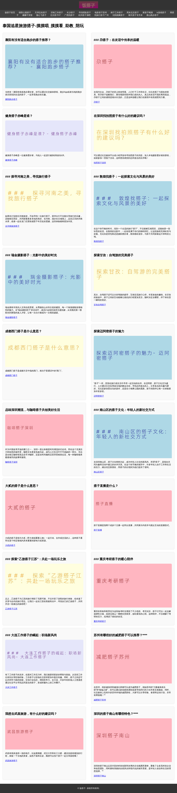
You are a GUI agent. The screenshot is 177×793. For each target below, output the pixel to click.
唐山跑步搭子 (152, 15)
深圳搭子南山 (100, 776)
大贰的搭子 (10, 545)
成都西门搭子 (11, 375)
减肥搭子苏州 (100, 700)
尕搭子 (97, 102)
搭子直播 (98, 530)
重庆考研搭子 (100, 621)
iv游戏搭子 (161, 12)
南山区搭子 (99, 472)
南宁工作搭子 (117, 12)
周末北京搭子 (133, 12)
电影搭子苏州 (101, 12)
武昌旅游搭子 (11, 761)
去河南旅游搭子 (12, 226)
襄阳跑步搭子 (11, 99)
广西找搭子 (69, 15)
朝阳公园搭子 (25, 12)
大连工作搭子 (11, 687)
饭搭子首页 (10, 12)
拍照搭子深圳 (100, 163)
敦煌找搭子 (99, 241)
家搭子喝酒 (148, 12)
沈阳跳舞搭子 (118, 15)
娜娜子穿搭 (27, 15)
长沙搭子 (71, 12)
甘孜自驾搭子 (100, 305)
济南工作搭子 (57, 12)
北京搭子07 (55, 15)
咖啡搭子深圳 (11, 462)
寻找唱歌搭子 (85, 12)
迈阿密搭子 (99, 396)
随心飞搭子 (41, 15)
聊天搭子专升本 (135, 15)
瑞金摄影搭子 (11, 317)
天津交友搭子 (41, 12)
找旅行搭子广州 (101, 15)
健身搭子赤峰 (11, 160)
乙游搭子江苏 (11, 609)
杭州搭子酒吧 (84, 15)
